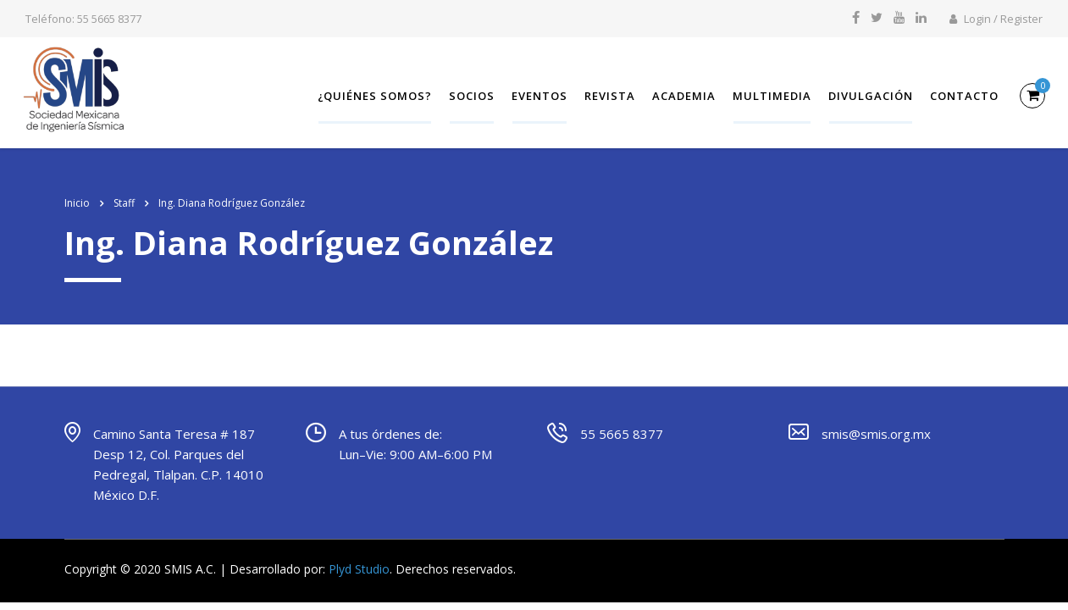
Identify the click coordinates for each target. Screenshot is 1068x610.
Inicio (77, 198)
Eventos (537, 95)
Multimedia (769, 95)
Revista (607, 95)
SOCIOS (469, 95)
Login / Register (996, 18)
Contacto (961, 95)
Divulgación (868, 95)
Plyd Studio (359, 565)
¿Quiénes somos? (372, 95)
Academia (681, 95)
